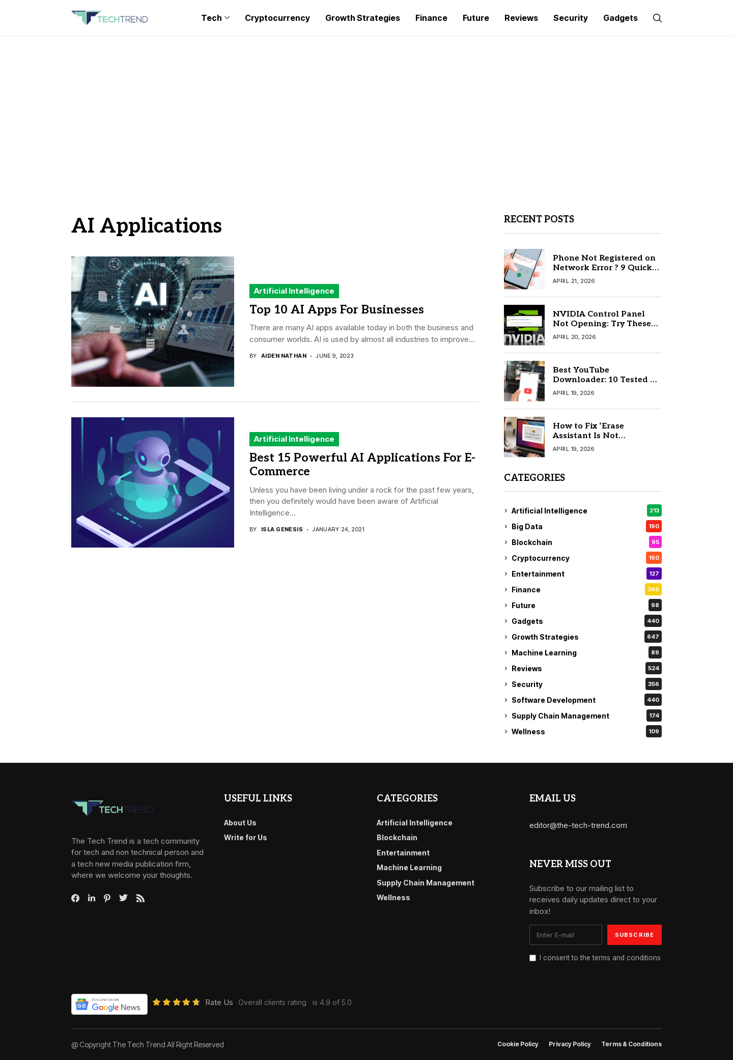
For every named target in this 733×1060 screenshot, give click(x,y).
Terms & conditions (631, 1044)
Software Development (587, 700)
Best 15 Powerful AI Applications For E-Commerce (362, 465)
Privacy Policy (570, 1044)
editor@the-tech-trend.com (578, 825)
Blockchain (587, 542)
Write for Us (245, 837)
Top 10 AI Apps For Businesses (336, 310)
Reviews (587, 668)
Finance (587, 589)
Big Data (587, 526)
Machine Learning (587, 652)
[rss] (140, 898)
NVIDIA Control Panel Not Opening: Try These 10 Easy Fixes (602, 323)
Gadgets (587, 621)
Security (587, 684)
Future (587, 605)
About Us (240, 822)
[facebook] (75, 898)
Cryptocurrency (587, 558)
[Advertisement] (366, 112)
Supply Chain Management (587, 715)
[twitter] (123, 898)
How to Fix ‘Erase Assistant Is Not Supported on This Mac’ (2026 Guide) (602, 441)
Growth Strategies (587, 637)
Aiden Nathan (283, 356)
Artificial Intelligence (294, 291)
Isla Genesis (282, 529)
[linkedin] (91, 898)
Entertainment (587, 573)
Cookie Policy (518, 1044)
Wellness (587, 731)
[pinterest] (107, 898)
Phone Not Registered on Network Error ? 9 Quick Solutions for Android (604, 267)
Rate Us (219, 1002)
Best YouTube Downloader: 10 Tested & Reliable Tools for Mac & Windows (604, 385)
